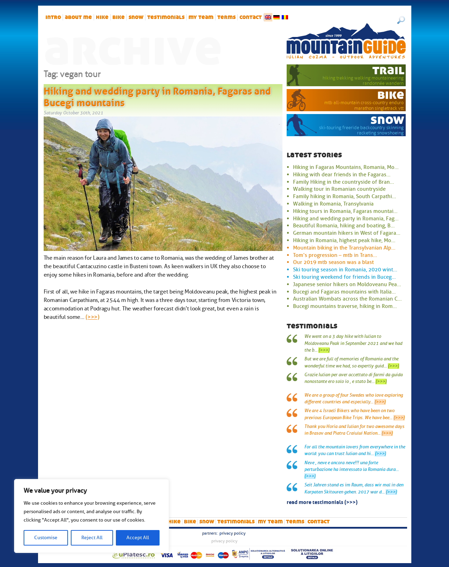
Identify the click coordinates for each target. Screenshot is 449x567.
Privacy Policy (232, 533)
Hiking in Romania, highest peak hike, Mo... (344, 240)
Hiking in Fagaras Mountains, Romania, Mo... (346, 167)
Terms (226, 17)
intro (53, 17)
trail (388, 70)
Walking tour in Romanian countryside (339, 189)
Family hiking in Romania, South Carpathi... (344, 196)
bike (118, 17)
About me (78, 17)
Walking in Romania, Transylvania (333, 203)
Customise (45, 538)
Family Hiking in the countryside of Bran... (343, 181)
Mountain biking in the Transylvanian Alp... (344, 247)
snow (136, 17)
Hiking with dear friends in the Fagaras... (342, 174)
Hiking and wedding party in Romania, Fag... (346, 218)
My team (200, 17)
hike (102, 17)
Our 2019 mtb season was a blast (333, 262)
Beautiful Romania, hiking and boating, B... (344, 225)
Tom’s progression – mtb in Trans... (335, 255)
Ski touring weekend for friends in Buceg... (344, 277)
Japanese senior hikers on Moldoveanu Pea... (347, 284)
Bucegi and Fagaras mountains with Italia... (344, 291)
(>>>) (92, 317)
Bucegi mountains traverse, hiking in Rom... (345, 306)
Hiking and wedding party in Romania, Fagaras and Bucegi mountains (157, 95)
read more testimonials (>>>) (322, 501)
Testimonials (166, 17)
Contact (250, 17)
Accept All (137, 538)
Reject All (91, 538)
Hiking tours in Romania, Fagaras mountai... (345, 211)
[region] (91, 516)
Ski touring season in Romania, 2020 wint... (345, 269)
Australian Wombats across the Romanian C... (347, 298)
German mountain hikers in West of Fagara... (346, 233)
